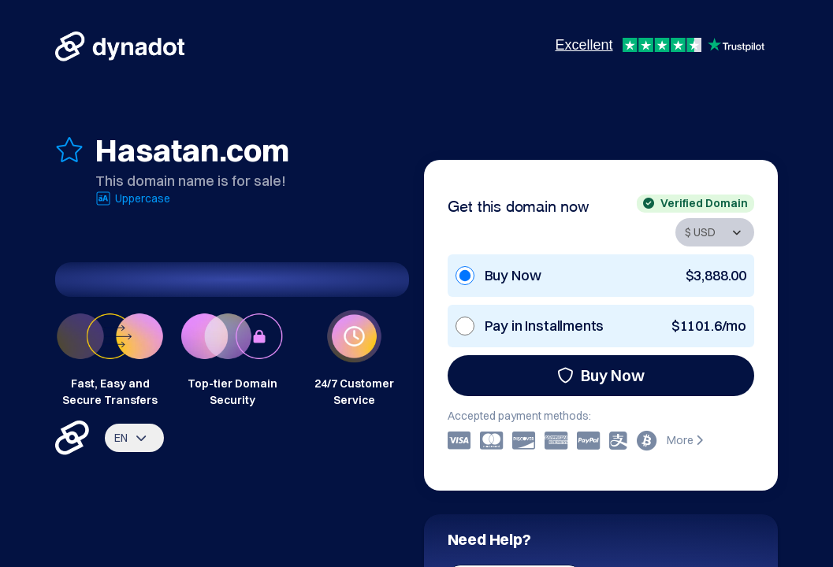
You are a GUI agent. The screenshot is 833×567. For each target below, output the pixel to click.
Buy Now (601, 375)
